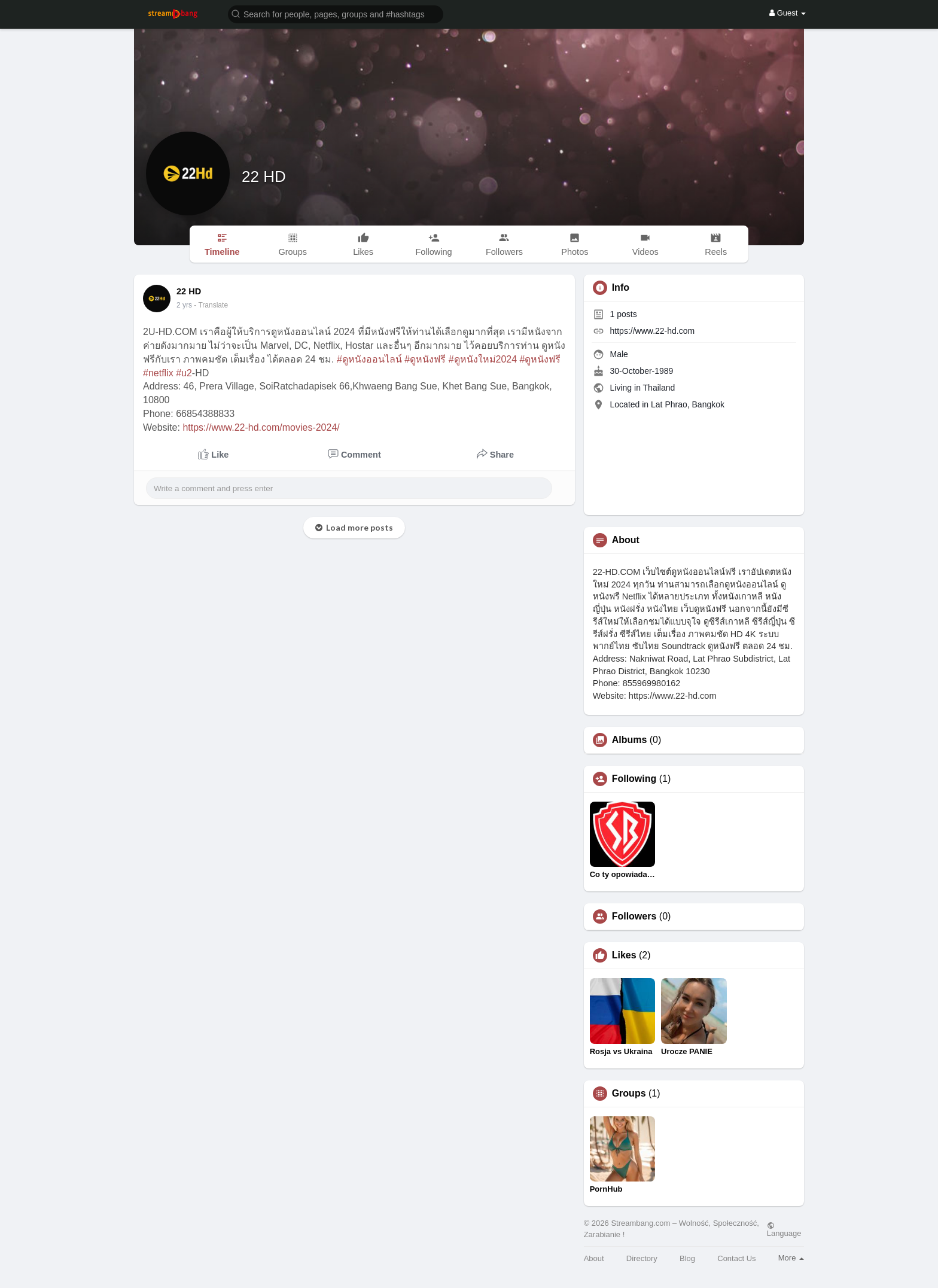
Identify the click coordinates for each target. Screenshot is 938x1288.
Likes (624, 955)
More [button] (791, 1257)
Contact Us (736, 1258)
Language (784, 1229)
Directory (641, 1258)
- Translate (211, 305)
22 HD (264, 176)
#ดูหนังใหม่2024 (483, 359)
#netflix (158, 373)
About (594, 1258)
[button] (335, 13)
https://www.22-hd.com (652, 331)
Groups (629, 1093)
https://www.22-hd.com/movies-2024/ (260, 427)
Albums (629, 740)
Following (634, 779)
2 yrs (184, 305)
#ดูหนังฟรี (425, 359)
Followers (634, 916)
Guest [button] (787, 12)
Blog (687, 1258)
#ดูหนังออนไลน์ (369, 359)
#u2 (184, 373)
